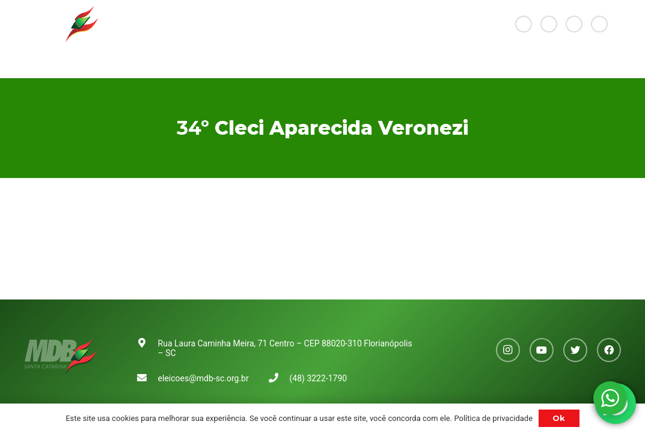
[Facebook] (599, 24)
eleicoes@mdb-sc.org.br (203, 378)
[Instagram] (523, 24)
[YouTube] (548, 24)
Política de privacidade (493, 418)
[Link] (61, 24)
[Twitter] (574, 24)
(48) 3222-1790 (318, 378)
